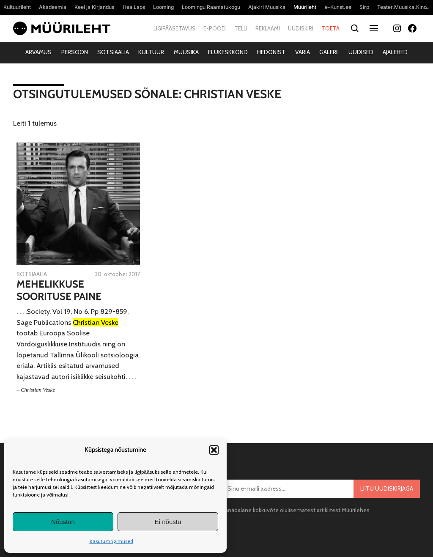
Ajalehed (395, 52)
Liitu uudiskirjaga (386, 488)
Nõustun (63, 521)
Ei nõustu (168, 521)
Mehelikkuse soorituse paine (58, 290)
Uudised (360, 52)
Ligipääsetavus (174, 28)
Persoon (74, 52)
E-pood (214, 28)
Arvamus (38, 52)
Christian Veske (38, 390)
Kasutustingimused (111, 541)
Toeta (330, 28)
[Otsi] (355, 29)
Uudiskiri (300, 28)
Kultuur (151, 52)
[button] (214, 450)
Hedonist (271, 52)
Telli (240, 28)
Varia (302, 52)
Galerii (329, 52)
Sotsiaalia (113, 52)
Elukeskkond (228, 52)
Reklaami (267, 28)
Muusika (186, 52)
